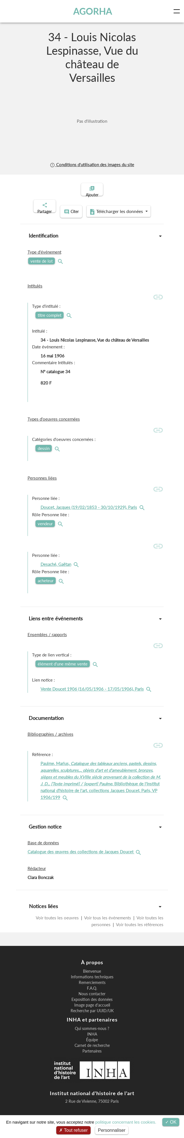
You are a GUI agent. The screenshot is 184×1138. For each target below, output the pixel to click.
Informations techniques (92, 982)
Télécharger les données (90, 218)
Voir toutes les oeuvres (58, 923)
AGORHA (93, 11)
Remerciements (92, 988)
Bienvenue (92, 977)
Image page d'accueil (92, 1011)
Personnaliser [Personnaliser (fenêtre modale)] (111, 1130)
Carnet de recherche (92, 1051)
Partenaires (92, 1057)
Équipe (92, 1045)
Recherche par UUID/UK (92, 1016)
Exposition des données (92, 1005)
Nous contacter (92, 999)
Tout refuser (73, 1130)
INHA (92, 1040)
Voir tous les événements (107, 923)
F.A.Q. (92, 994)
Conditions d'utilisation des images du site (92, 164)
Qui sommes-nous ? (92, 1034)
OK (171, 1122)
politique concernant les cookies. (125, 1122)
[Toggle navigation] (178, 11)
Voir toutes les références (139, 930)
